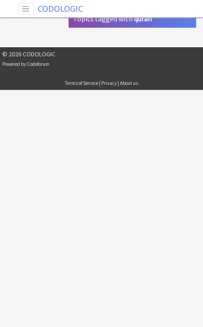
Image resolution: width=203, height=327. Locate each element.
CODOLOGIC (60, 8)
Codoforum (38, 64)
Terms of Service (81, 83)
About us (129, 83)
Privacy (109, 83)
